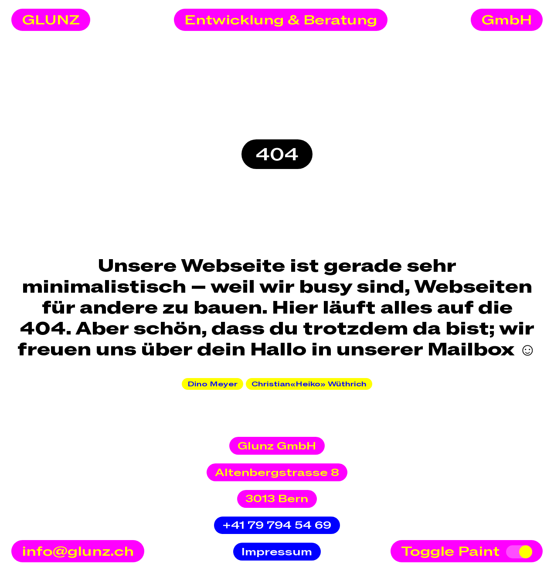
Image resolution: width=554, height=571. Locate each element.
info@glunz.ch (78, 552)
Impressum (276, 552)
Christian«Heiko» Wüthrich (309, 384)
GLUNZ (51, 20)
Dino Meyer (212, 384)
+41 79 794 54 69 (276, 525)
